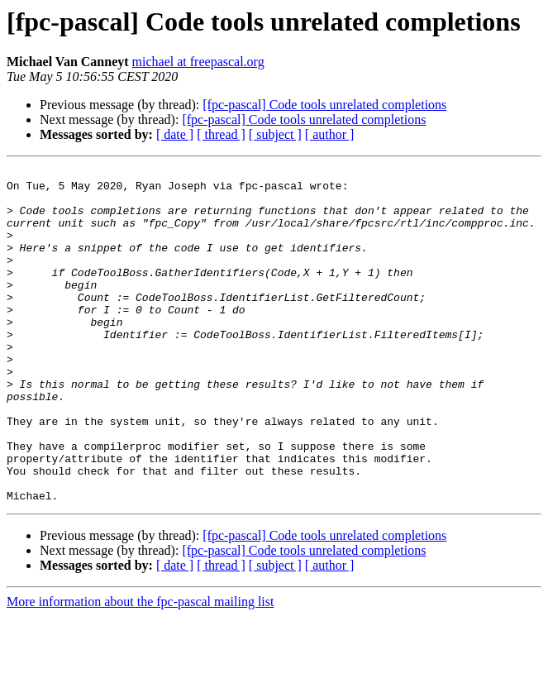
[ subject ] (275, 134)
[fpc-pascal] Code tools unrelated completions (324, 105)
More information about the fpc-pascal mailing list (140, 669)
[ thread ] (221, 134)
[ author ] (330, 134)
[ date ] (174, 134)
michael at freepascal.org (198, 62)
